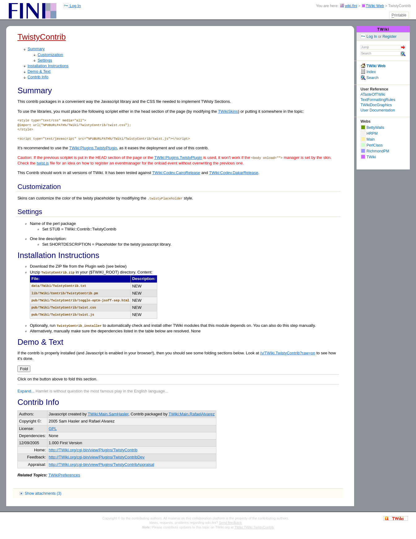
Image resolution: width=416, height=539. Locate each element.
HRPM (369, 133)
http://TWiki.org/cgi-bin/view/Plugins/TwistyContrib (93, 450)
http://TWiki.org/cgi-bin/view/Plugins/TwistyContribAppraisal (101, 464)
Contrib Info (38, 77)
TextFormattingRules (378, 100)
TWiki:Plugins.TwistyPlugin (93, 148)
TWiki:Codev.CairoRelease (176, 172)
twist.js (43, 163)
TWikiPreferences (64, 475)
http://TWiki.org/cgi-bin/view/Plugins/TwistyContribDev (97, 457)
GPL (53, 428)
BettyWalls (372, 127)
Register (390, 36)
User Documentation (378, 110)
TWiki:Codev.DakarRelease (233, 172)
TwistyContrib (41, 37)
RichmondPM (375, 151)
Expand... (25, 391)
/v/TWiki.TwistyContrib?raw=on (287, 353)
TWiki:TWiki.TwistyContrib (254, 527)
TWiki (383, 29)
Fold (24, 368)
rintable (399, 15)
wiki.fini (351, 6)
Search (370, 78)
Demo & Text (39, 71)
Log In (72, 5)
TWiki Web (375, 6)
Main (368, 139)
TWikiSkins (228, 111)
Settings (44, 60)
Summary (36, 48)
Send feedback (230, 522)
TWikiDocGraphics (376, 105)
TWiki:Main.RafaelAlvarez (192, 414)
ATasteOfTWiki (373, 94)
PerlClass (372, 145)
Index (368, 72)
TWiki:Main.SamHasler (108, 414)
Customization (50, 54)
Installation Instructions (48, 66)
